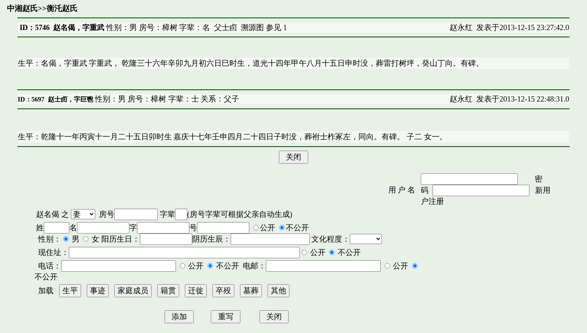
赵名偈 (47, 214)
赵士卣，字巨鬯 (70, 99)
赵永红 (461, 27)
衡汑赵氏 (62, 8)
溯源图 (252, 27)
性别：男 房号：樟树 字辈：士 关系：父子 (166, 99)
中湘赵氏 (22, 8)
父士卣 (225, 27)
